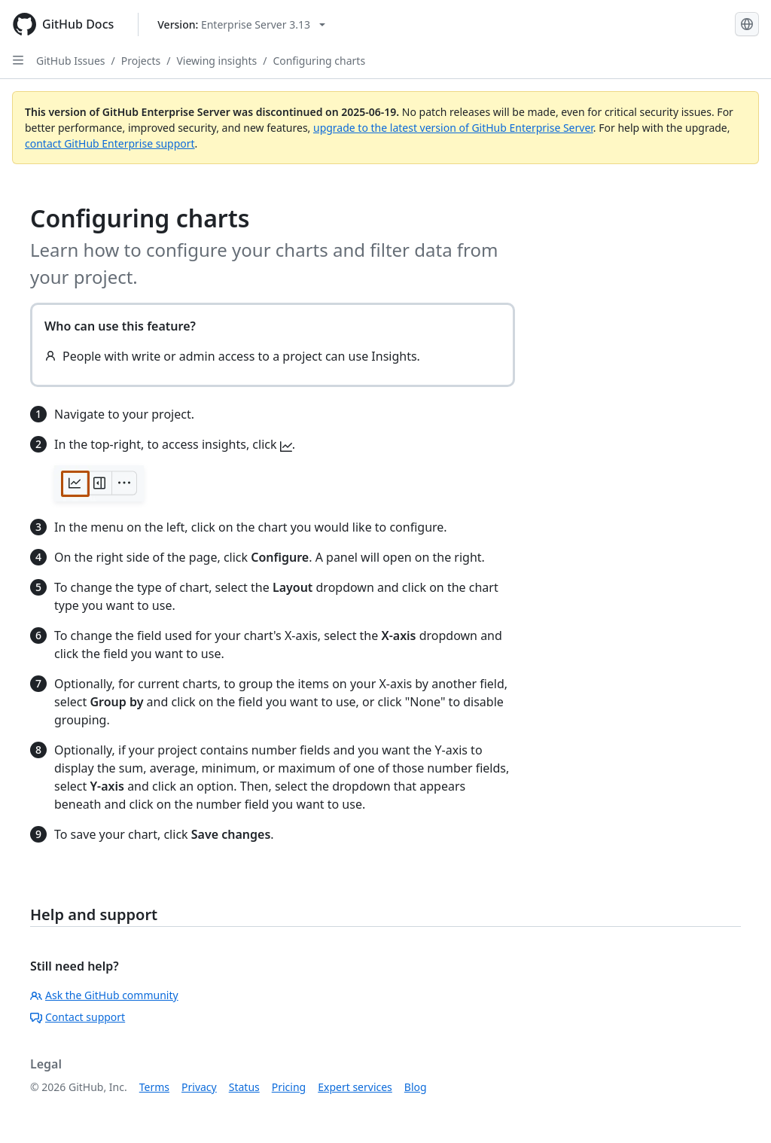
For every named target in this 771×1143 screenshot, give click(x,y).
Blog (415, 1087)
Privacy (199, 1087)
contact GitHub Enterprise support (110, 143)
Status (244, 1087)
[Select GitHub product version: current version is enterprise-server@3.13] (241, 24)
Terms (154, 1087)
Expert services (355, 1087)
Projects (140, 60)
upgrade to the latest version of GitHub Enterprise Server (453, 127)
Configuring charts (319, 60)
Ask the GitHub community (104, 995)
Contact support (77, 1017)
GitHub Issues (70, 60)
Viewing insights (216, 60)
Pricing (289, 1087)
